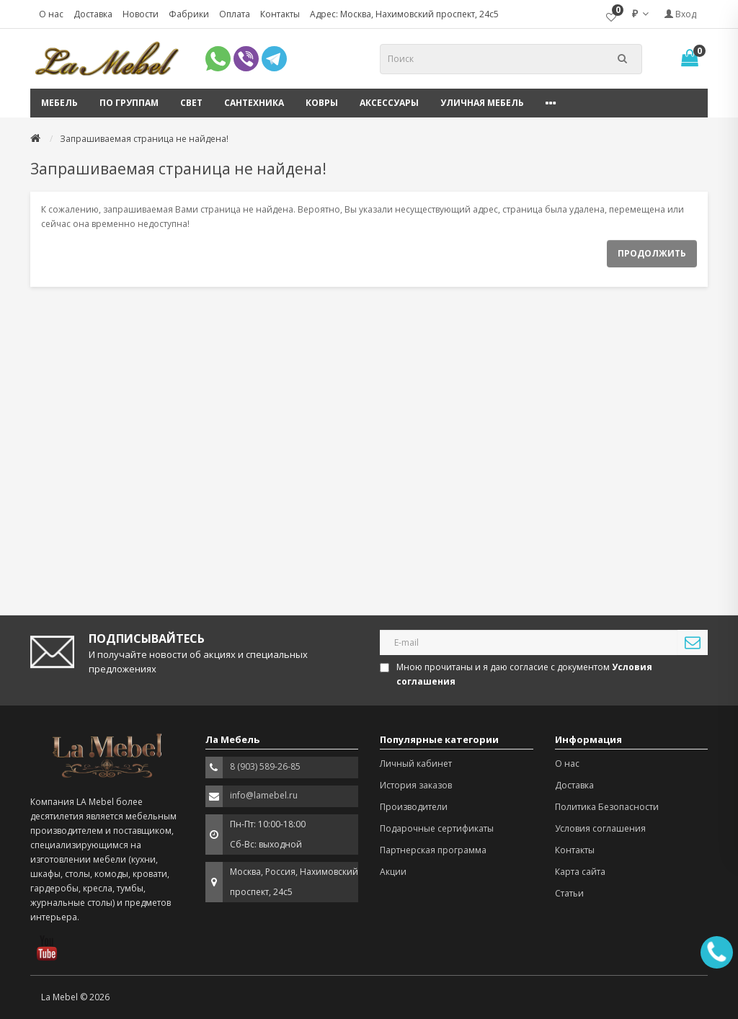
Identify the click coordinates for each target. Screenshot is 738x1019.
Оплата (234, 14)
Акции (393, 872)
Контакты (280, 14)
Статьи (569, 893)
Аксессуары (389, 103)
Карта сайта (580, 872)
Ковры (322, 103)
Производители (414, 807)
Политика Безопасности (607, 807)
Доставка (93, 14)
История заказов (416, 785)
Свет (191, 103)
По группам (129, 103)
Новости (141, 14)
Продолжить (652, 253)
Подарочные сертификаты (437, 828)
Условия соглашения (600, 828)
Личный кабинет (416, 763)
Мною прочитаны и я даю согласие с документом (517, 674)
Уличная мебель (482, 103)
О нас (51, 14)
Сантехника (254, 103)
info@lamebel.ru (264, 795)
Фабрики (189, 14)
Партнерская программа (433, 850)
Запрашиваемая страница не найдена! (144, 139)
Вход (680, 14)
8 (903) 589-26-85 (265, 766)
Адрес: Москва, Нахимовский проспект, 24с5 (404, 14)
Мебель (59, 103)
